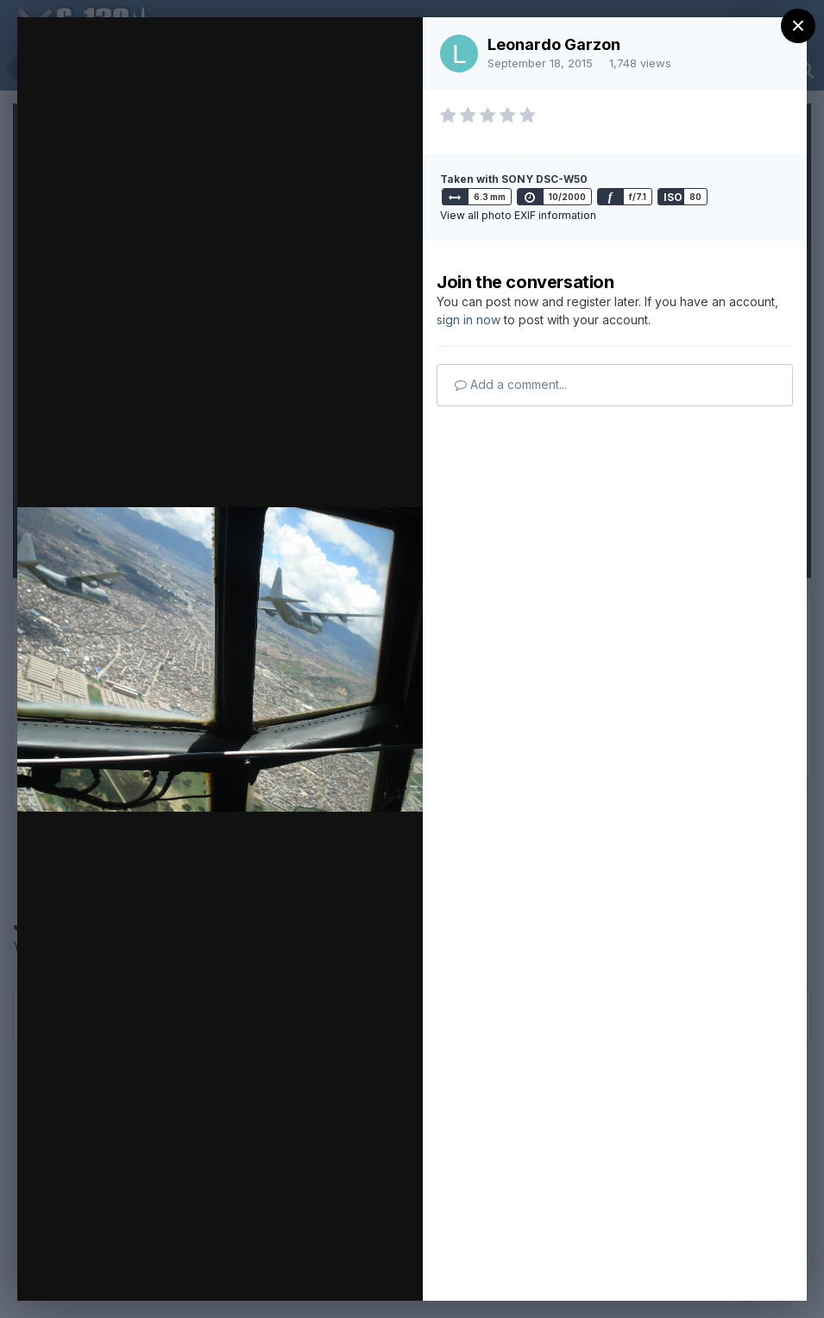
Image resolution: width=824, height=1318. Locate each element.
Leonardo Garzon (553, 44)
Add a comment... (511, 384)
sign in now (468, 319)
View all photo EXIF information (518, 215)
